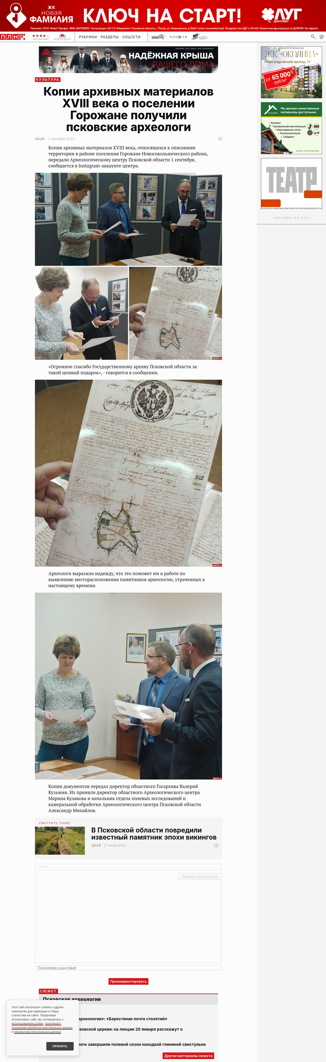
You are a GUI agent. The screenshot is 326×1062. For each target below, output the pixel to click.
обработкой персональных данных (37, 1031)
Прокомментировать (128, 981)
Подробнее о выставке (57, 968)
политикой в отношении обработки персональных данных (42, 1025)
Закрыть (200, 876)
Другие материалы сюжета (188, 1056)
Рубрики (88, 37)
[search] (313, 36)
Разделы (110, 37)
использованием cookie (27, 1023)
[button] (321, 36)
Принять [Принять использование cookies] (59, 1046)
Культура (47, 79)
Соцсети (131, 37)
